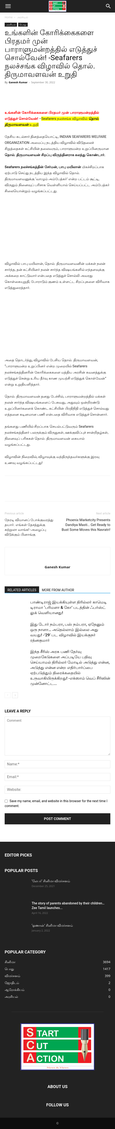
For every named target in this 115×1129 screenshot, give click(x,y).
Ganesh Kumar (18, 82)
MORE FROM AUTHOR (58, 590)
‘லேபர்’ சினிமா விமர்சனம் (51, 881)
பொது (23, 24)
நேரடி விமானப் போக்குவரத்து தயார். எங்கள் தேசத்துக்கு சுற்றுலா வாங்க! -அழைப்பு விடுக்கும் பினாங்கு (29, 527)
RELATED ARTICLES (21, 590)
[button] (7, 6)
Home (9, 17)
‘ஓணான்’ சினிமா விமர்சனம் (52, 925)
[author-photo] (57, 559)
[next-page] (15, 695)
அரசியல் (22, 17)
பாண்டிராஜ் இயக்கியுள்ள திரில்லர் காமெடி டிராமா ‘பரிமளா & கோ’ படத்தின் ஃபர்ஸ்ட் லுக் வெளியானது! (68, 607)
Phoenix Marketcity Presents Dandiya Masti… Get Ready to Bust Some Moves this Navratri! (86, 525)
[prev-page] (7, 695)
